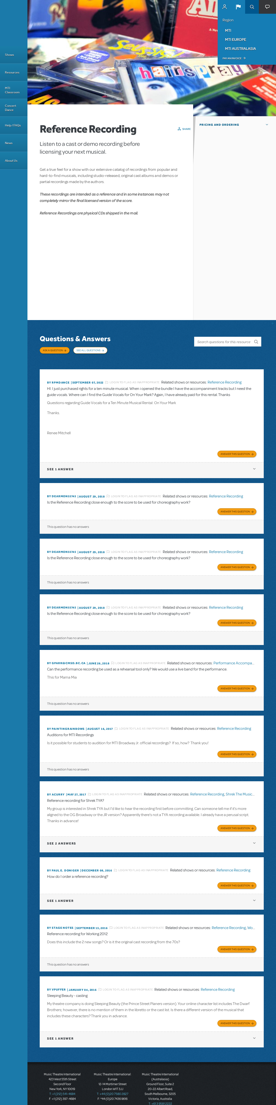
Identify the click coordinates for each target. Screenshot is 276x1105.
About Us (11, 161)
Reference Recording (224, 378)
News (9, 143)
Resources (12, 72)
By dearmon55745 (61, 491)
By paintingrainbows (66, 721)
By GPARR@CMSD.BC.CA (66, 656)
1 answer (60, 464)
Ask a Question (53, 350)
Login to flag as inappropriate (135, 378)
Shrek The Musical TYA (244, 786)
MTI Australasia (240, 48)
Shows (9, 55)
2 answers (61, 834)
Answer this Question (235, 449)
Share (186, 129)
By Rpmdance (58, 378)
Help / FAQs (13, 125)
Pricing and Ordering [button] (219, 124)
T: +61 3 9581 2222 (160, 1093)
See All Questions (88, 350)
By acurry (56, 786)
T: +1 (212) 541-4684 (62, 1083)
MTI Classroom (12, 90)
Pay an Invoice (232, 58)
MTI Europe (235, 39)
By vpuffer (56, 979)
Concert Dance (10, 108)
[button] (238, 7)
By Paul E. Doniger (63, 861)
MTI (228, 30)
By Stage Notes (60, 918)
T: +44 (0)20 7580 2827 (112, 1083)
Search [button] (252, 7)
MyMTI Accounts (224, 7)
